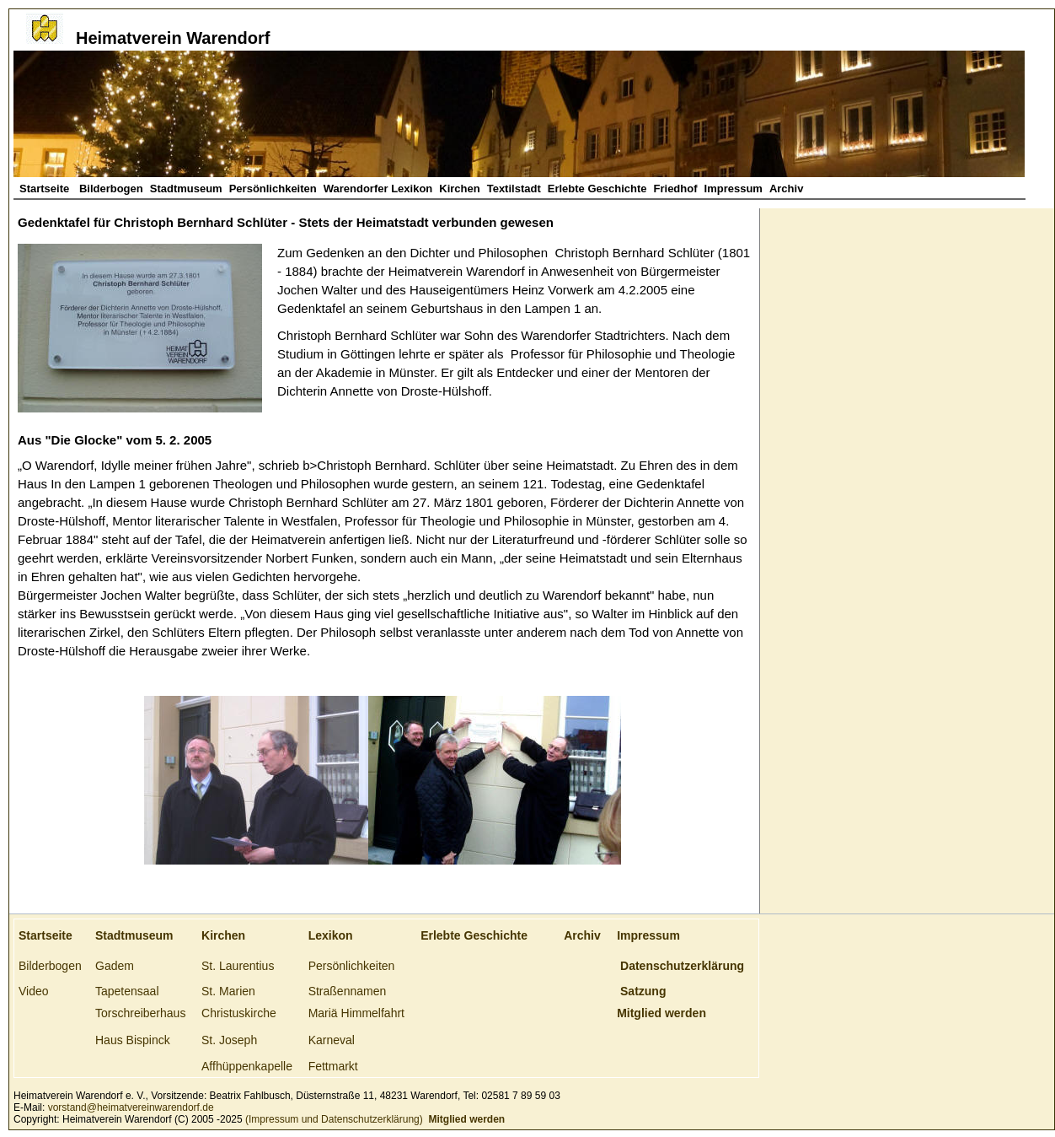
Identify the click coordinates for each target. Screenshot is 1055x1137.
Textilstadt (514, 188)
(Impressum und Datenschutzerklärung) (333, 1119)
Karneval (331, 1040)
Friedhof (676, 188)
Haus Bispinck (132, 1040)
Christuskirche (238, 1013)
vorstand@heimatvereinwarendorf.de (131, 1107)
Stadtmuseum (186, 188)
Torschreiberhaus (140, 1013)
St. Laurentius (237, 966)
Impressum (733, 188)
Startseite (45, 188)
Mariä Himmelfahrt (356, 1013)
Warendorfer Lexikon (378, 188)
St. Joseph (229, 1040)
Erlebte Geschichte (597, 188)
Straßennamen (347, 991)
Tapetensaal (127, 991)
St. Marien (228, 991)
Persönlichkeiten (273, 188)
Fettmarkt (333, 1066)
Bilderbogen (111, 188)
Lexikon (330, 935)
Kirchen (459, 188)
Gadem (114, 966)
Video (34, 991)
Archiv (786, 188)
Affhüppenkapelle (246, 1066)
